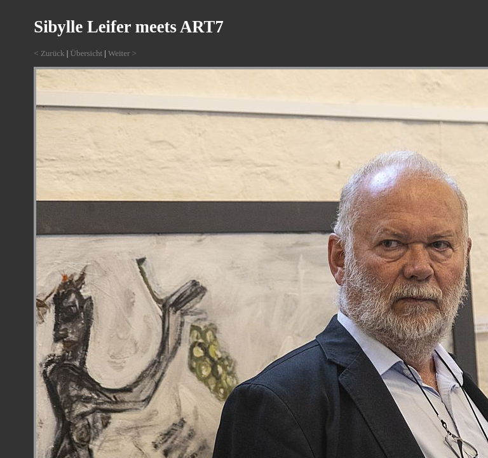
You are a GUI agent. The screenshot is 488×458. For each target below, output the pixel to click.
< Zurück (49, 53)
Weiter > (122, 53)
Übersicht (87, 53)
